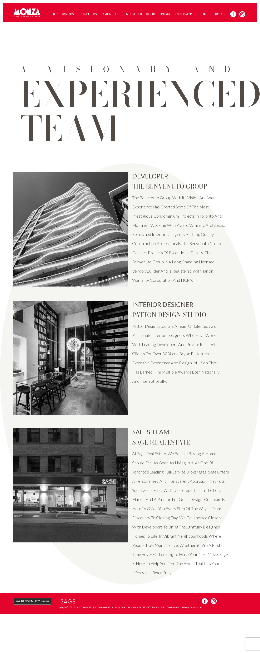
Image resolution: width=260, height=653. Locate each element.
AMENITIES (111, 14)
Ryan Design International (190, 607)
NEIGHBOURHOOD (140, 14)
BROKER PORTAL (211, 14)
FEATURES (88, 14)
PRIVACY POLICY (151, 607)
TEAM (165, 14)
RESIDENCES (63, 14)
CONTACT (183, 14)
